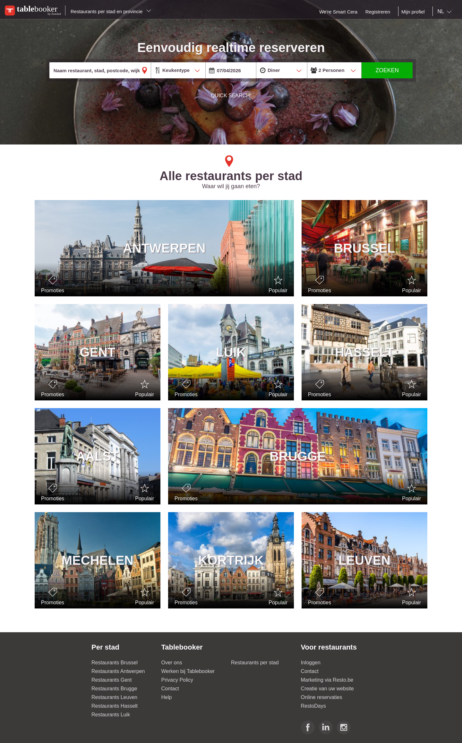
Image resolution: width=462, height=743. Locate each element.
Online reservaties (321, 697)
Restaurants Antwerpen (118, 671)
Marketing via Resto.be (327, 680)
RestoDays (313, 706)
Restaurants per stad (255, 662)
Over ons (171, 662)
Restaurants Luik (110, 714)
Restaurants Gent (111, 680)
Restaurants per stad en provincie (111, 11)
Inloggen (311, 662)
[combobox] (445, 12)
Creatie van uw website (327, 688)
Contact (170, 688)
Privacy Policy (177, 680)
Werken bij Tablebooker (188, 671)
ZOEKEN (387, 70)
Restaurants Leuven (114, 697)
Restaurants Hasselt (114, 706)
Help (166, 697)
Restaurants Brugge (114, 688)
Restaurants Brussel (114, 662)
